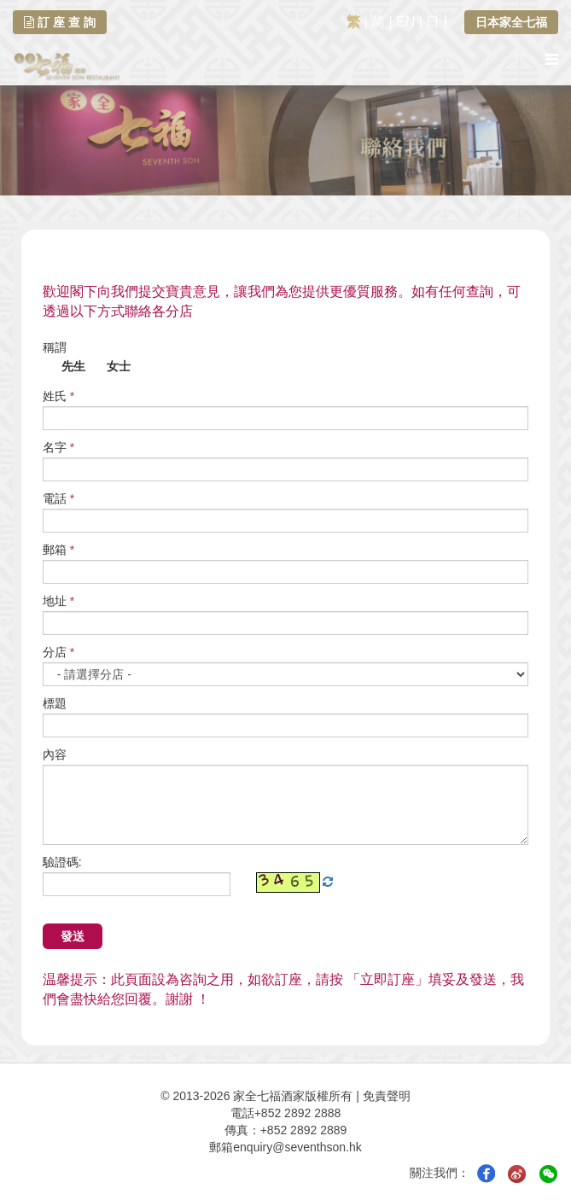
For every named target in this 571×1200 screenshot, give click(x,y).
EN (405, 22)
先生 (64, 367)
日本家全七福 (511, 22)
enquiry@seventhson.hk (297, 1147)
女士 (110, 367)
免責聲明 (387, 1096)
